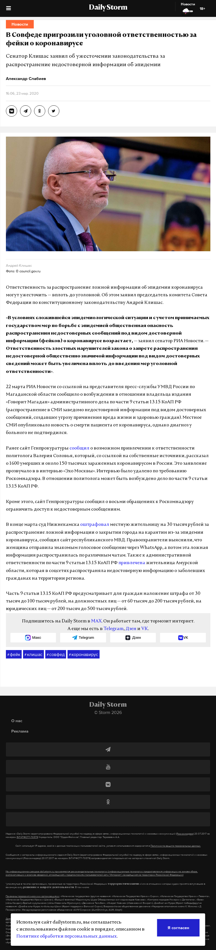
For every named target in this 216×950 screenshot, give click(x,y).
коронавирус (83, 654)
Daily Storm (108, 8)
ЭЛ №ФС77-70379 (27, 837)
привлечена (131, 563)
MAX (96, 621)
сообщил (79, 448)
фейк (13, 654)
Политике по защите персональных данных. (175, 845)
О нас (16, 720)
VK (144, 629)
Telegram (113, 629)
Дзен (130, 629)
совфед (56, 654)
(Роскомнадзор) (185, 833)
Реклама (19, 731)
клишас (33, 654)
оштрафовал (94, 524)
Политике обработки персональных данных (66, 936)
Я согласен (178, 927)
